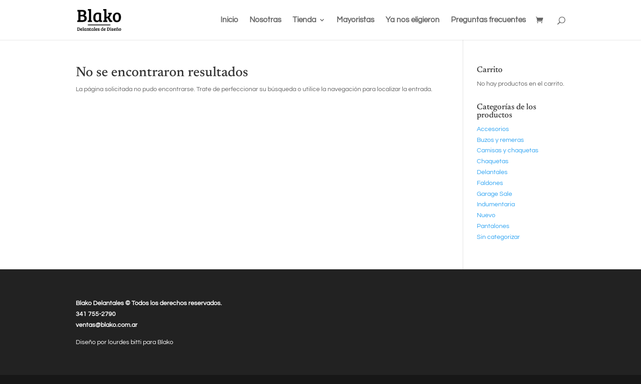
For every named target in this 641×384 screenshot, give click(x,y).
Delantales (492, 172)
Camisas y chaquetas (507, 150)
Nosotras (265, 20)
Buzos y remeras (500, 140)
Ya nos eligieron (413, 20)
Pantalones (493, 226)
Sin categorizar (498, 237)
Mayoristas (355, 20)
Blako (165, 342)
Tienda (304, 20)
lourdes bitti (125, 342)
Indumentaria (496, 204)
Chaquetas (493, 161)
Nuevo (486, 215)
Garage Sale (494, 194)
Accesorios (493, 129)
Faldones (490, 183)
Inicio (229, 20)
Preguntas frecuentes (488, 20)
